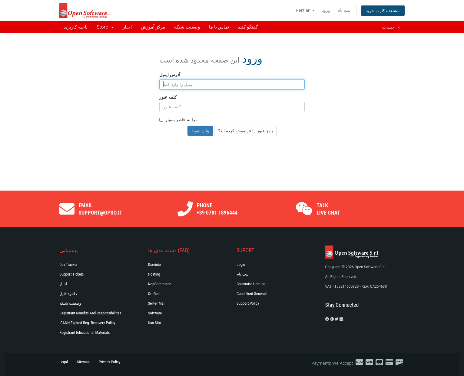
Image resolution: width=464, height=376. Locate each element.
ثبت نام (343, 10)
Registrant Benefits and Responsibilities (90, 313)
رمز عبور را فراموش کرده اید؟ (245, 131)
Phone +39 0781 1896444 (217, 209)
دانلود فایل (68, 293)
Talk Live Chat (328, 209)
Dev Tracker (68, 264)
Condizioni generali (252, 293)
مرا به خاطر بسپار (178, 119)
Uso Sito (154, 322)
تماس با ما (219, 27)
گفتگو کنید (248, 27)
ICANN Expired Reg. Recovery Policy (87, 322)
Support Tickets (71, 274)
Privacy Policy (109, 362)
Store (105, 27)
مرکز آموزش (153, 27)
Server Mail (156, 303)
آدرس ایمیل (169, 74)
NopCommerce (159, 284)
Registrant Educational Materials (84, 332)
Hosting (154, 274)
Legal (63, 362)
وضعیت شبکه (187, 27)
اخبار (127, 27)
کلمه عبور (168, 97)
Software (155, 313)
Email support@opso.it (100, 209)
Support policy (248, 303)
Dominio (154, 264)
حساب (391, 27)
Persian (305, 10)
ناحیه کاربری (76, 27)
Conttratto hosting (251, 284)
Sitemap (83, 362)
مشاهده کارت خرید (383, 10)
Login (241, 264)
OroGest (154, 293)
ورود (326, 10)
